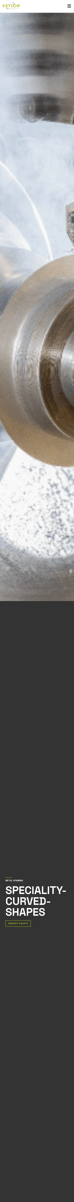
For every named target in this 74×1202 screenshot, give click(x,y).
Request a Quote (18, 923)
